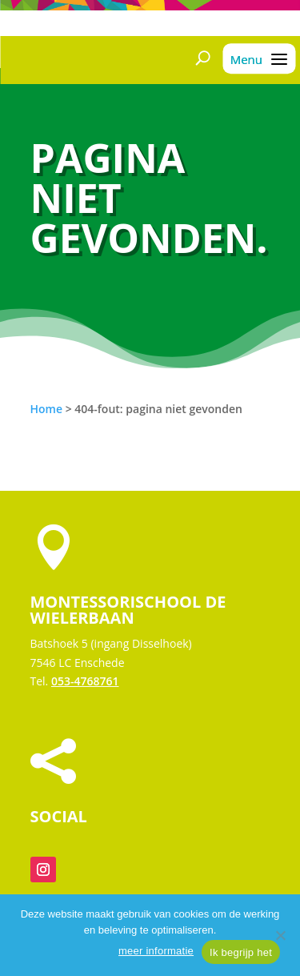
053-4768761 (85, 681)
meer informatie (156, 951)
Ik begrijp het (241, 952)
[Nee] (280, 935)
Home (46, 408)
